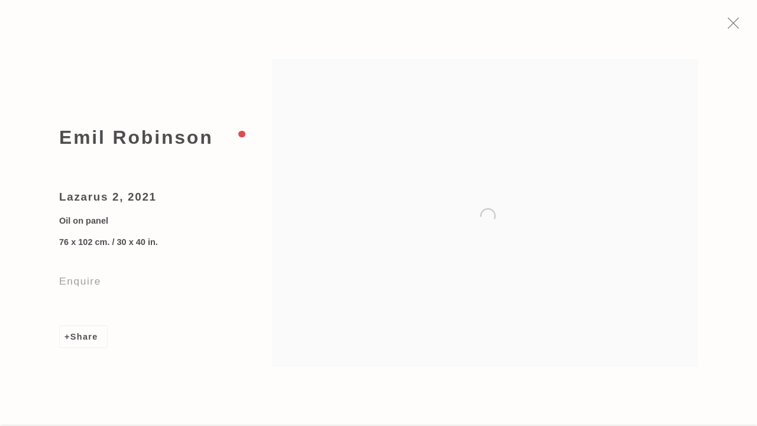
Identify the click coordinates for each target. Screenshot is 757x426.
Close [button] (736, 27)
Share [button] (84, 339)
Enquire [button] (80, 283)
